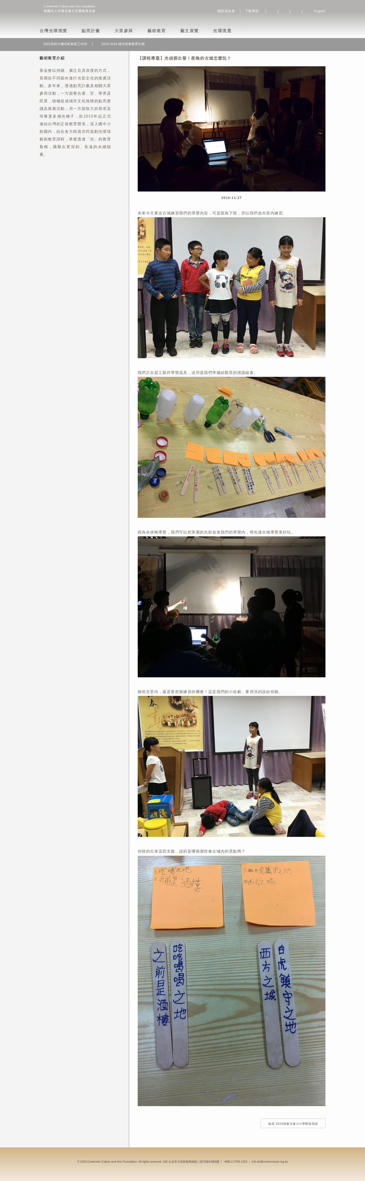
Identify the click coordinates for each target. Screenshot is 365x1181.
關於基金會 (226, 11)
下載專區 (252, 11)
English (319, 11)
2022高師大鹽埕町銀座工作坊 (65, 44)
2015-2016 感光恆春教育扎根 (123, 44)
